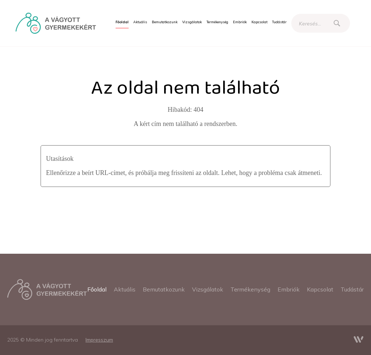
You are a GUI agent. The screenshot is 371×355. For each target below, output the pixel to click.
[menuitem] (122, 22)
